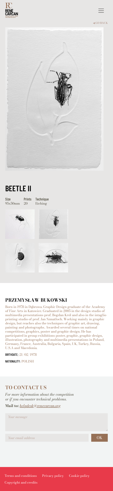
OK (99, 438)
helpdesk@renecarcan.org (40, 406)
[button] (101, 11)
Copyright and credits (21, 482)
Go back (100, 23)
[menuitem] (20, 475)
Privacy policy (53, 475)
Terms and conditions (21, 475)
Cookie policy (79, 475)
